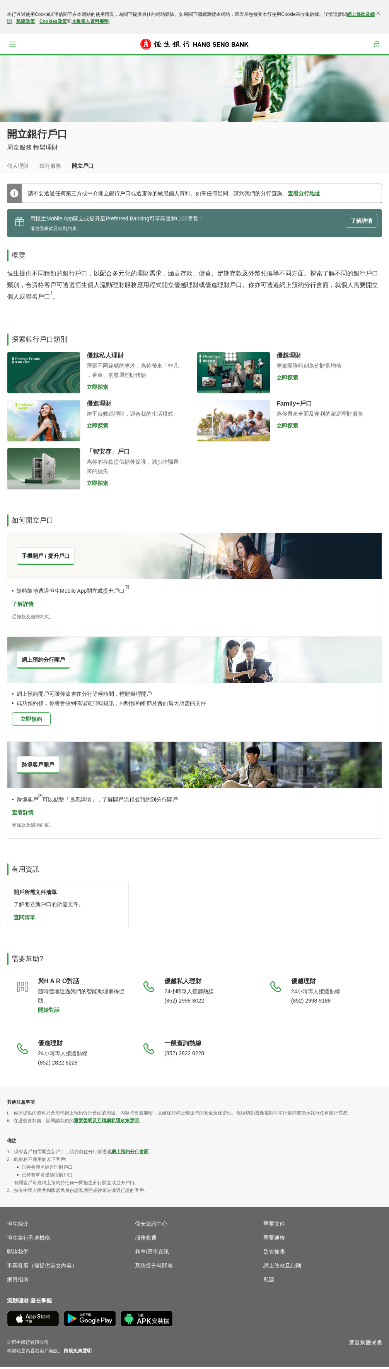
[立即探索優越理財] (233, 375)
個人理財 (18, 166)
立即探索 (97, 389)
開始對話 (49, 1012)
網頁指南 (18, 1282)
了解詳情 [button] (361, 223)
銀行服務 (50, 166)
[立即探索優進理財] (43, 423)
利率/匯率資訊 (152, 1254)
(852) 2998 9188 (311, 1003)
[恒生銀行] (194, 44)
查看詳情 (23, 815)
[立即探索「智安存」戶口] (43, 471)
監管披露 (274, 1254)
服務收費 (146, 1240)
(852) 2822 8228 (58, 1065)
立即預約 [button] (31, 721)
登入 (377, 49)
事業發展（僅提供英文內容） (42, 1268)
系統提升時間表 (154, 1268)
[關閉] (378, 13)
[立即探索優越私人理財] (43, 375)
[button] (12, 44)
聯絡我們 (18, 1254)
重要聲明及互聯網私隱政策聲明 (106, 1123)
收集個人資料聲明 (90, 21)
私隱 (268, 1282)
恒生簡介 (18, 1226)
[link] (78, 1353)
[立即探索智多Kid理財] (233, 423)
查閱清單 (24, 920)
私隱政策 (25, 21)
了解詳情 (23, 606)
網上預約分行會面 (129, 1154)
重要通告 (274, 1240)
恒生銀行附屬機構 (28, 1240)
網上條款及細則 (282, 1268)
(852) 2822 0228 (184, 1056)
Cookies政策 (53, 21)
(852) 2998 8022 (184, 1003)
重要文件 (274, 1226)
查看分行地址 (304, 196)
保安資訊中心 (151, 1226)
